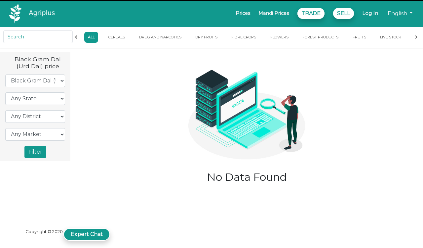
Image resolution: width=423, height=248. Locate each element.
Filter (35, 152)
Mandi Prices (273, 13)
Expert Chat (87, 234)
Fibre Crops (243, 37)
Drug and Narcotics (160, 37)
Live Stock (390, 37)
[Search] (38, 36)
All (91, 37)
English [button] (398, 13)
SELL (343, 13)
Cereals (116, 37)
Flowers (279, 37)
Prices (243, 13)
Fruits (359, 37)
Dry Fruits (206, 37)
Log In (370, 13)
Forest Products (320, 37)
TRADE (311, 13)
